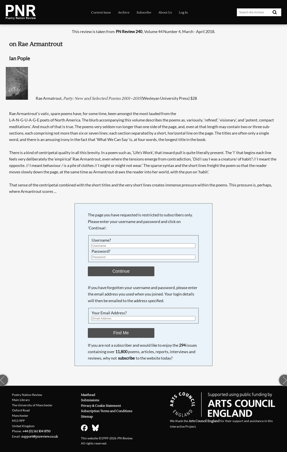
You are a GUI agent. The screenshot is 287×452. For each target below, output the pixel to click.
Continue (121, 271)
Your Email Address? (109, 313)
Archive (124, 12)
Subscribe (144, 12)
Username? (101, 240)
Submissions (90, 400)
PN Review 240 (129, 31)
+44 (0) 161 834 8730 (36, 431)
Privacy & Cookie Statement (101, 406)
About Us (165, 12)
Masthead (88, 395)
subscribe (126, 358)
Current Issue (101, 12)
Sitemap (87, 417)
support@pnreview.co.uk (39, 436)
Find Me (121, 332)
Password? (101, 251)
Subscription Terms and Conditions (106, 411)
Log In (183, 12)
